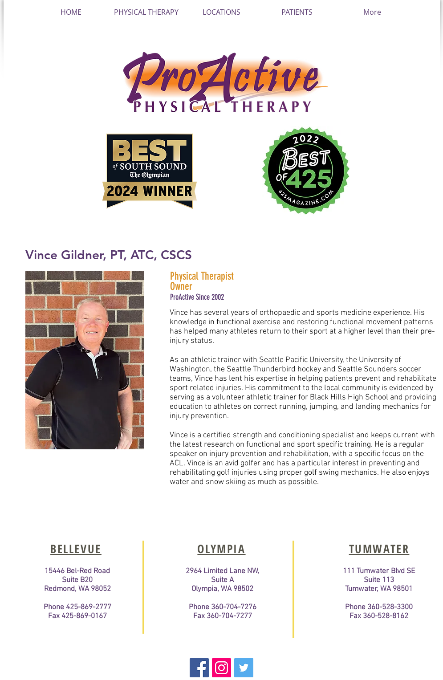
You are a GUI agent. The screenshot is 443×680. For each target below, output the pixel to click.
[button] (221, 12)
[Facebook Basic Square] (199, 667)
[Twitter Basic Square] (243, 667)
